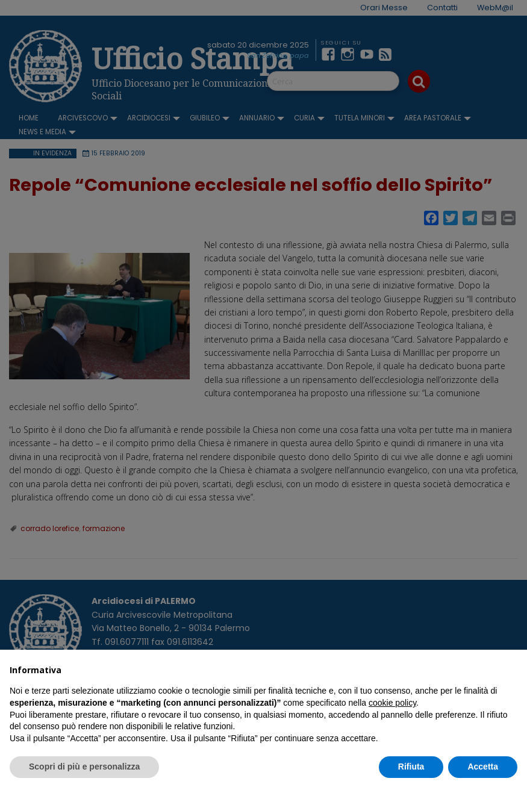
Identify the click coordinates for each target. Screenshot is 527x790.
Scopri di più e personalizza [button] (84, 766)
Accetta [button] (482, 766)
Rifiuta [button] (411, 766)
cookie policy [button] (392, 703)
